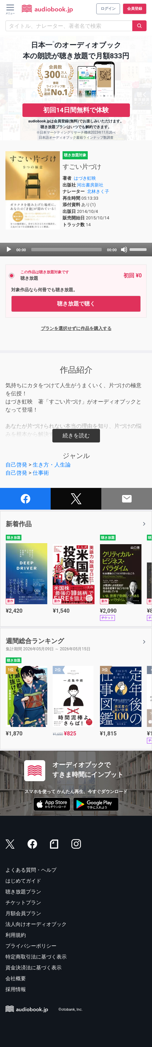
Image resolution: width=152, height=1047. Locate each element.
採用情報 (15, 989)
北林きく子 (98, 191)
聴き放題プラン (23, 892)
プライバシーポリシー (30, 946)
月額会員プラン (23, 913)
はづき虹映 (85, 178)
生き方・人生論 (52, 464)
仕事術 (41, 473)
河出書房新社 (90, 184)
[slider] (66, 249)
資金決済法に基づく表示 (33, 968)
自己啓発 (16, 464)
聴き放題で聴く (76, 303)
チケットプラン (23, 903)
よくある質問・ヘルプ (30, 870)
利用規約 (15, 935)
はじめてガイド (23, 881)
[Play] (8, 249)
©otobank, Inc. (70, 1009)
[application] (76, 249)
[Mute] (124, 249)
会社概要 (15, 978)
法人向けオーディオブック (36, 924)
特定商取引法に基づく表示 (36, 957)
